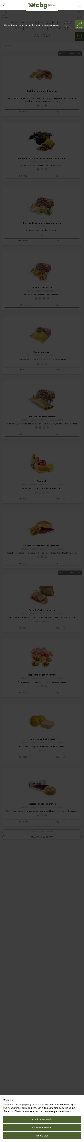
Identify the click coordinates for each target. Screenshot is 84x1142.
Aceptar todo (42, 1135)
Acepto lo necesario (42, 1119)
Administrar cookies (42, 1127)
